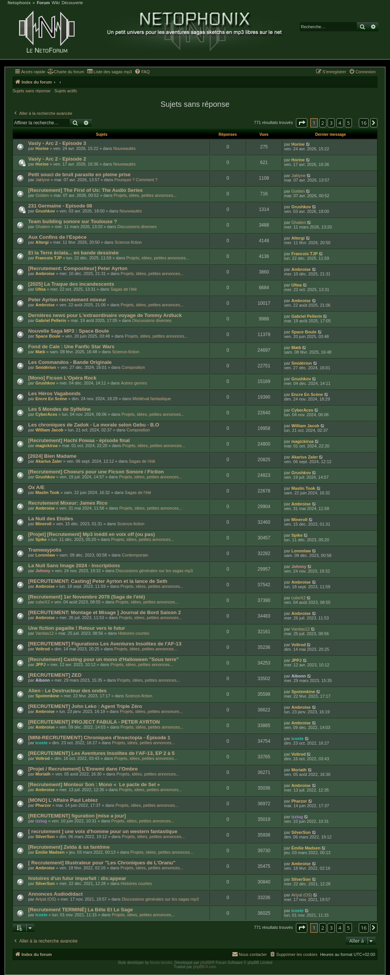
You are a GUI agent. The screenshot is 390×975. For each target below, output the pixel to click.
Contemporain (135, 555)
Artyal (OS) (45, 899)
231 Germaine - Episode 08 (60, 206)
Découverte (72, 3)
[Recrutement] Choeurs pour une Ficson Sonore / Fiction (96, 472)
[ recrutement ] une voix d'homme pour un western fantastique (102, 831)
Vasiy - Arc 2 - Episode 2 (57, 159)
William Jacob (49, 430)
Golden (42, 195)
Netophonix (19, 3)
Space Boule (48, 336)
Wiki (56, 3)
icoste (41, 742)
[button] (301, 122)
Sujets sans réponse (32, 90)
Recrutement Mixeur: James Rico (67, 503)
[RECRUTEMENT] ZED (55, 675)
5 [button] (348, 122)
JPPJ (40, 664)
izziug (41, 821)
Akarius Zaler (48, 461)
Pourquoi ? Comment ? (135, 179)
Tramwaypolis (44, 550)
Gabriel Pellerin (50, 320)
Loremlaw (45, 555)
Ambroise (45, 273)
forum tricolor (161, 963)
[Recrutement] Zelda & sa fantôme (69, 847)
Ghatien (42, 226)
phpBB (206, 963)
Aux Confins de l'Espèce (57, 237)
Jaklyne (42, 179)
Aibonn (42, 680)
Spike (40, 539)
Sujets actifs (65, 90)
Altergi (42, 242)
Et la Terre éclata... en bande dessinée (73, 253)
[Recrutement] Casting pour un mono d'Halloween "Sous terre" (103, 659)
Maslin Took (47, 492)
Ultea (40, 289)
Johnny (42, 570)
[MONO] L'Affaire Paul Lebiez (63, 800)
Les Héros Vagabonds (54, 393)
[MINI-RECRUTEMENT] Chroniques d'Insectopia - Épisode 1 (99, 737)
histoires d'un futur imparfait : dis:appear (77, 878)
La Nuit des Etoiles (50, 518)
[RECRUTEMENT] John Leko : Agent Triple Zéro (85, 706)
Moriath (43, 774)
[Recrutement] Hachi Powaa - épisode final (79, 440)
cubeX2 (42, 602)
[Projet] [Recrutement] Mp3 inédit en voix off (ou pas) (91, 534)
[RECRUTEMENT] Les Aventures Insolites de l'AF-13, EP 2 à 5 (101, 753)
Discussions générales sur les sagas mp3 (154, 570)
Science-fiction (128, 242)
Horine (42, 148)
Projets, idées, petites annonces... (144, 195)
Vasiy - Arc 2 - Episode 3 (57, 143)
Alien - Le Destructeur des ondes (67, 690)
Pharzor (43, 805)
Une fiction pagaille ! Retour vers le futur (76, 628)
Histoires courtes (133, 633)
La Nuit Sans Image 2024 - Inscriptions (74, 565)
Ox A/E (36, 487)
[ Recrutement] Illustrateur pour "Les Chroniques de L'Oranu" (101, 863)
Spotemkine (47, 695)
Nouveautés (124, 148)
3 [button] (331, 122)
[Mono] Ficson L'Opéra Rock (62, 378)
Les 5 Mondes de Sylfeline (59, 409)
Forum (43, 3)
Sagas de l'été (123, 289)
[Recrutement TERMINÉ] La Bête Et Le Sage (80, 909)
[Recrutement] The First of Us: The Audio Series (85, 190)
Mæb (40, 351)
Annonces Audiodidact (55, 894)
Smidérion (45, 367)
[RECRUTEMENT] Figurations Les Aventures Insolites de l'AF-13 (104, 644)
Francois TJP (48, 258)
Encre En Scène (51, 398)
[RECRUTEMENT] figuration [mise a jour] (77, 816)
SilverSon (45, 836)
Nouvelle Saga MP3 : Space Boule (68, 331)
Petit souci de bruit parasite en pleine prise (79, 174)
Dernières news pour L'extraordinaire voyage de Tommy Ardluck (105, 315)
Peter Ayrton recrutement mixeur (67, 299)
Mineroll (43, 523)
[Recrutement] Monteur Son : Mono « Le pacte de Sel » (94, 784)
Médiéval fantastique (152, 398)
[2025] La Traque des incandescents (71, 284)
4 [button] (340, 122)
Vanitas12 (44, 633)
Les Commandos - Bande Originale (70, 362)
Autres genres (134, 383)
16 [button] (364, 122)
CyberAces (46, 414)
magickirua (46, 445)
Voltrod (42, 649)
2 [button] (322, 122)
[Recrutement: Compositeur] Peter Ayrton (78, 268)
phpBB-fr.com (204, 967)
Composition (133, 367)
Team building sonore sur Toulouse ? (72, 221)
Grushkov (45, 211)
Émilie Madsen (49, 852)
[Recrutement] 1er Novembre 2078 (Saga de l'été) (86, 597)
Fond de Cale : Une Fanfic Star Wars (71, 346)
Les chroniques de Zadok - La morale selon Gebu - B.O (93, 425)
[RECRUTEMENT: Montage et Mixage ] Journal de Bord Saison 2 (104, 612)
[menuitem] (65, 71)
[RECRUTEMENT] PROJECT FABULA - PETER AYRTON (94, 722)
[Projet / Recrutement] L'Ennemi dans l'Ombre (83, 769)
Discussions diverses (137, 226)
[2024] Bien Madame (52, 456)
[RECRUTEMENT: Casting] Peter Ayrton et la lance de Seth (97, 581)
